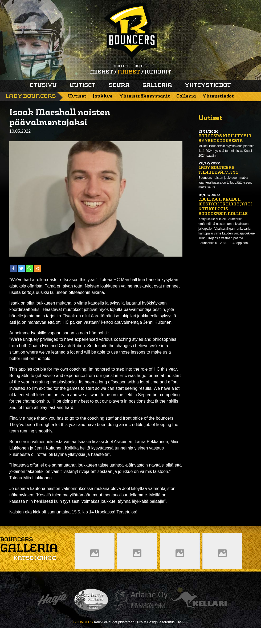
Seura (119, 85)
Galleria (157, 85)
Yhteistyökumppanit (144, 96)
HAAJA (182, 622)
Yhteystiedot (208, 85)
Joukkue (103, 96)
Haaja (52, 599)
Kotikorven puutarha (91, 599)
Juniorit (158, 72)
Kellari (199, 599)
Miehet (101, 72)
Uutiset (83, 85)
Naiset (129, 72)
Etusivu (43, 85)
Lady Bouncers (30, 96)
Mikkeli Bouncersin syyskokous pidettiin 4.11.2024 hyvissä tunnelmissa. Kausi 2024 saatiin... (226, 150)
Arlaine (140, 599)
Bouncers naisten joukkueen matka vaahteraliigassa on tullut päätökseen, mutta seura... (225, 182)
